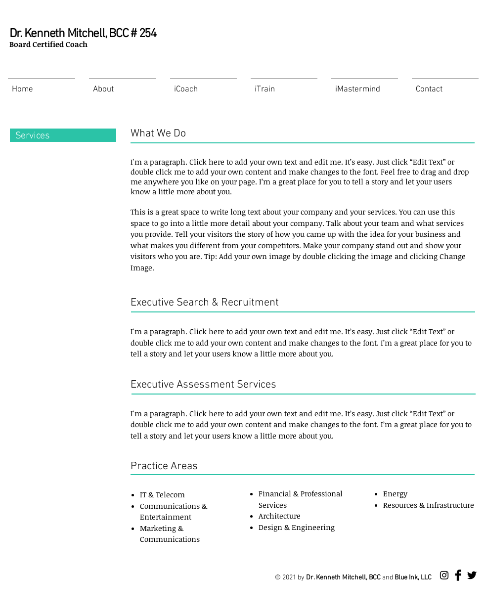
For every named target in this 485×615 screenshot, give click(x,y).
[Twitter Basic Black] (472, 575)
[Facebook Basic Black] (458, 575)
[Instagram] (444, 575)
